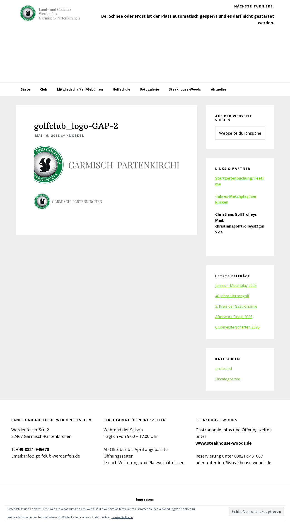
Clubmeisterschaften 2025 (237, 327)
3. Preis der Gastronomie (236, 306)
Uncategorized (227, 378)
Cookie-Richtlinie (122, 517)
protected (223, 368)
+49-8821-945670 (32, 449)
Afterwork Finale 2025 (233, 316)
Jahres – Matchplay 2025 (236, 285)
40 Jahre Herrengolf (232, 295)
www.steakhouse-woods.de (224, 443)
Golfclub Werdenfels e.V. (50, 14)
